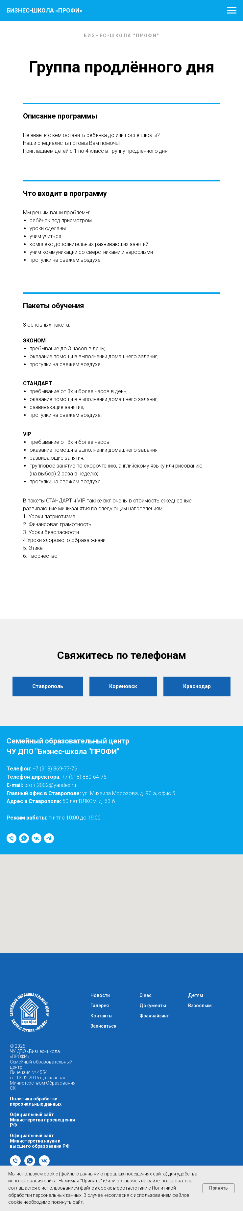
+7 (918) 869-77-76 (55, 769)
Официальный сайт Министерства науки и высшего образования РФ (40, 1141)
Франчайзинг (154, 1015)
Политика (21, 1098)
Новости (100, 995)
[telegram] (49, 838)
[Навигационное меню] (231, 10)
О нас (145, 995)
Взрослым (200, 1005)
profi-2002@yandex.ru (50, 785)
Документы (152, 1005)
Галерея (99, 1005)
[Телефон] (11, 838)
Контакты (101, 1015)
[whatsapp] (24, 838)
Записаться (103, 1026)
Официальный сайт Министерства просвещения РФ (42, 1120)
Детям (195, 995)
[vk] (36, 838)
